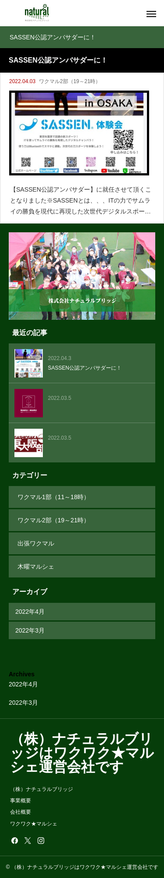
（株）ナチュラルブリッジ (41, 789)
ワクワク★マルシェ (33, 824)
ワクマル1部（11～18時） (53, 496)
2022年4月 (30, 611)
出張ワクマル (35, 543)
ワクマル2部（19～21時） (70, 81)
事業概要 (20, 801)
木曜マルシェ (35, 566)
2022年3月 (30, 630)
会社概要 (20, 812)
